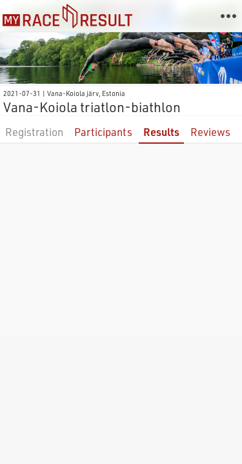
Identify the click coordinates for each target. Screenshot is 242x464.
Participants (103, 132)
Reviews (210, 132)
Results (161, 132)
